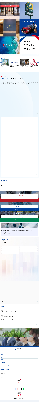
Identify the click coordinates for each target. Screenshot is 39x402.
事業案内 (19, 188)
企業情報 (18, 301)
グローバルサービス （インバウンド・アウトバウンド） (6, 233)
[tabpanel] (5, 63)
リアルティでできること (19, 174)
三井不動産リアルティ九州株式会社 (5, 369)
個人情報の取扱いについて (4, 373)
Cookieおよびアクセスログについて (5, 374)
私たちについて (18, 114)
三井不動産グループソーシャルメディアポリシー (19, 398)
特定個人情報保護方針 (3, 372)
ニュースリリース (3, 362)
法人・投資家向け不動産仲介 (19, 209)
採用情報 (19, 344)
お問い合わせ (2, 360)
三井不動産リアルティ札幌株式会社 (5, 365)
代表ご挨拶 (10, 247)
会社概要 (29, 247)
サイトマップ (2, 377)
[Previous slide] (1, 63)
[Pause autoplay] (37, 54)
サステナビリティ (3, 335)
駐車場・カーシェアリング (19, 219)
